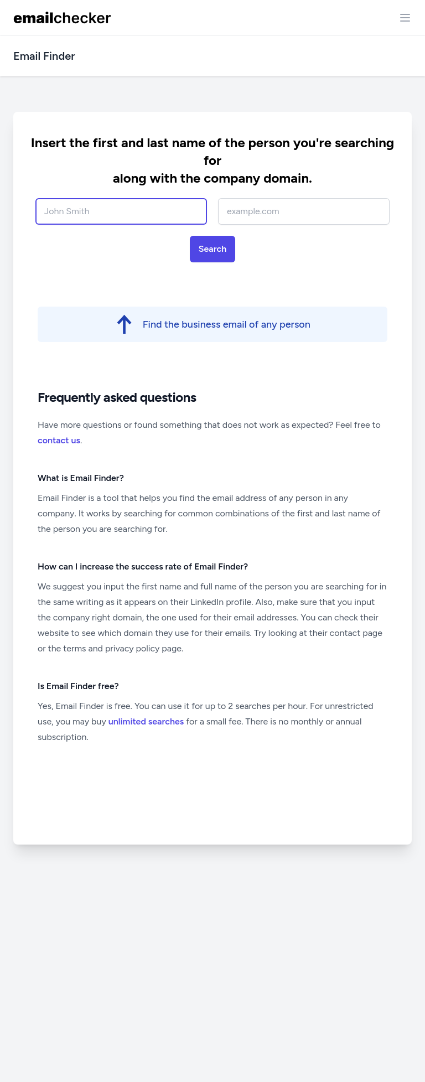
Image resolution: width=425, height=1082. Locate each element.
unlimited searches (146, 721)
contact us (59, 440)
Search (213, 249)
